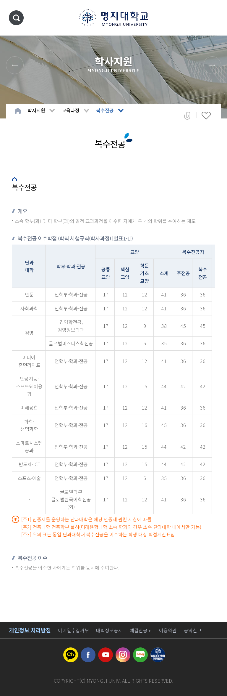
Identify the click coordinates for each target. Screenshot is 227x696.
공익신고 (193, 630)
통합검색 (16, 17)
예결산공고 (141, 630)
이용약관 (168, 630)
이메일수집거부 (73, 630)
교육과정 (71, 110)
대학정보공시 (109, 630)
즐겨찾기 (206, 115)
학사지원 (36, 110)
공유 (187, 115)
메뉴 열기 (213, 17)
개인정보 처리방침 (30, 630)
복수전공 (105, 110)
